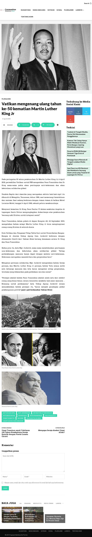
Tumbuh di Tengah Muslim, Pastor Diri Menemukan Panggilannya (76, 132)
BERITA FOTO (37, 503)
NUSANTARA (29, 513)
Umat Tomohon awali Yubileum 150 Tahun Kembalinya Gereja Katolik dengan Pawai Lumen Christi (16, 433)
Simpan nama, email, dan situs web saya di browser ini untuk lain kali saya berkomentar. (34, 483)
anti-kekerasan (24, 413)
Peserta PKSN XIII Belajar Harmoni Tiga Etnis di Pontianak (76, 149)
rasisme (20, 418)
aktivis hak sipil (9, 413)
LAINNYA (67, 531)
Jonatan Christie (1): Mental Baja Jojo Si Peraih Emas (54, 519)
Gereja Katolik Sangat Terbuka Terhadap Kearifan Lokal (12, 519)
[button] (87, 3)
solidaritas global (34, 418)
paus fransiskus (36, 415)
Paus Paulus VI (50, 415)
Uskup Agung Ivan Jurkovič (13, 421)
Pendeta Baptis (8, 418)
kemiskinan (22, 415)
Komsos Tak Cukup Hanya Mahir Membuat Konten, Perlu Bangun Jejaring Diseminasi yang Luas (78, 141)
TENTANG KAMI (77, 531)
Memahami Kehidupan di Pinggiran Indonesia (33, 519)
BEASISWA (27, 503)
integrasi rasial (9, 415)
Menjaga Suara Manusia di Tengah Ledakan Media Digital (77, 156)
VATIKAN (43, 531)
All (21, 503)
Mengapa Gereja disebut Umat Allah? (51, 431)
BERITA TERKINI (48, 503)
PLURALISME (6, 99)
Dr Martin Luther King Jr (42, 413)
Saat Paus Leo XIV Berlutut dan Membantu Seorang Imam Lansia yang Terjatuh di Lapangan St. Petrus (78, 164)
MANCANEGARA (34, 531)
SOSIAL (50, 531)
